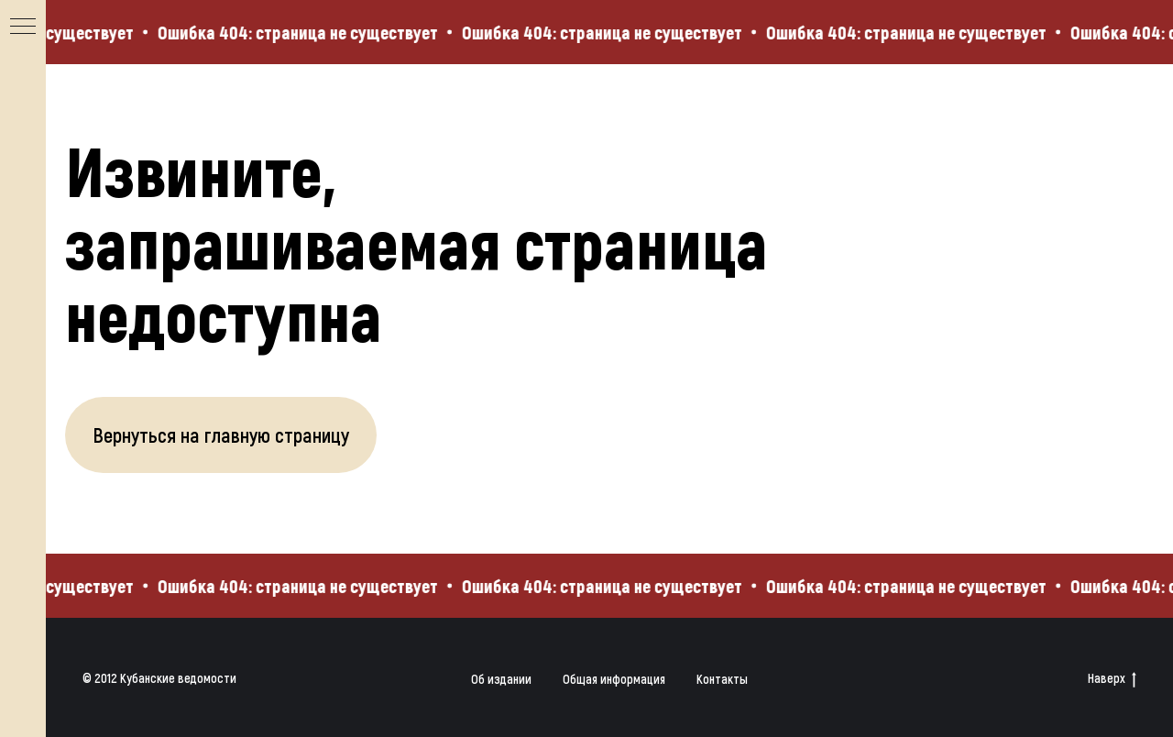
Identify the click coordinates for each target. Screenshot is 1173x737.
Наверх (1112, 679)
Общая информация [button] (614, 679)
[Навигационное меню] (23, 27)
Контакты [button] (722, 679)
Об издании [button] (501, 679)
